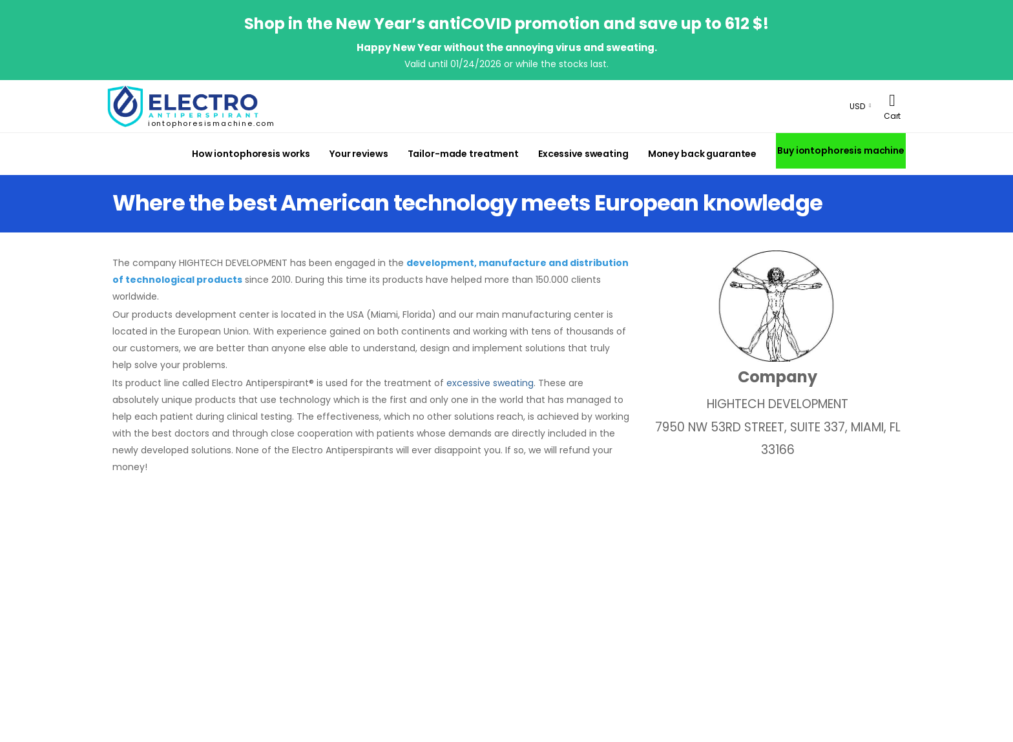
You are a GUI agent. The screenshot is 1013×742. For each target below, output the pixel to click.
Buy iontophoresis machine (840, 150)
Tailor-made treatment (463, 153)
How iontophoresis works (251, 153)
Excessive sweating (583, 153)
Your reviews (358, 153)
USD (857, 106)
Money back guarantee (702, 153)
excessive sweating (490, 382)
